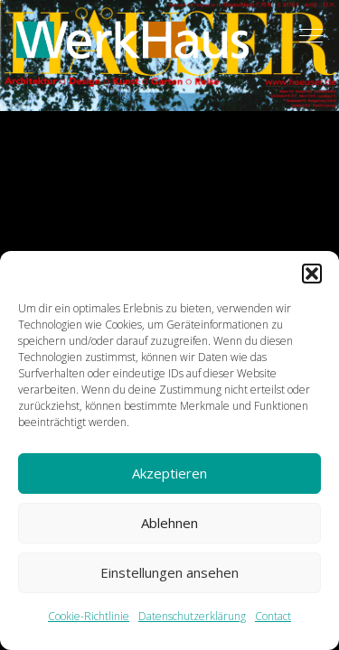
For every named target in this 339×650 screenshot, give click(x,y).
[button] (312, 274)
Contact (273, 616)
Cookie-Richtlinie (88, 616)
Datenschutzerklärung (192, 616)
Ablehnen (169, 523)
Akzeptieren (169, 473)
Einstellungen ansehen (169, 572)
